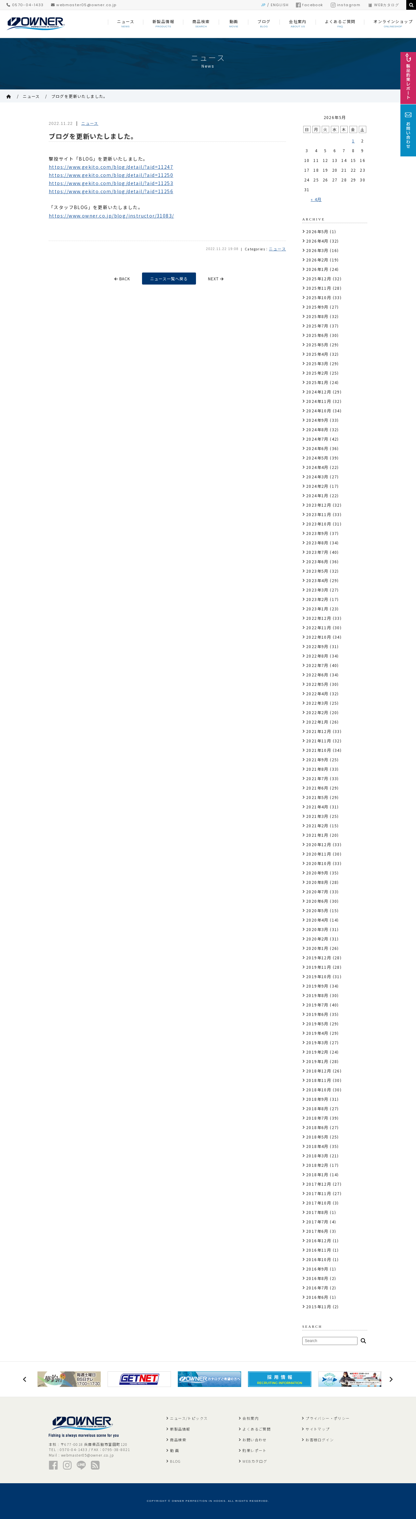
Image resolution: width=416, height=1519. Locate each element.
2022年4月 (317, 693)
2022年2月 (317, 712)
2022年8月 (317, 656)
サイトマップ (318, 1429)
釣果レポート (254, 1450)
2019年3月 (317, 1042)
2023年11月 (318, 514)
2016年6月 (317, 1297)
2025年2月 (317, 373)
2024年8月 (317, 429)
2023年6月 (317, 561)
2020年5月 (317, 910)
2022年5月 (317, 684)
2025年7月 (317, 325)
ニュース (31, 96)
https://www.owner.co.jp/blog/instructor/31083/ (111, 215)
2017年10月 (318, 1203)
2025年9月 (317, 307)
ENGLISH (280, 4)
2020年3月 (317, 929)
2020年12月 (318, 844)
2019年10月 (318, 976)
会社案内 (250, 1418)
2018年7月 (317, 1118)
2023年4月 (317, 580)
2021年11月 (318, 740)
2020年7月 (317, 891)
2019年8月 (317, 995)
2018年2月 (317, 1165)
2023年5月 (317, 571)
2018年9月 (317, 1099)
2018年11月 (318, 1080)
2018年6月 (317, 1127)
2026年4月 (317, 241)
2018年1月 (317, 1174)
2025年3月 (317, 363)
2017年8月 (317, 1212)
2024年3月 (317, 476)
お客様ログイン (320, 1439)
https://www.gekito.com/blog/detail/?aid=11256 (111, 191)
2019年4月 (317, 1033)
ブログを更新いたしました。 (79, 96)
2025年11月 (318, 288)
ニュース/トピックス (189, 1418)
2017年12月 (318, 1184)
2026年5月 (317, 231)
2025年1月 (317, 382)
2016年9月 (317, 1269)
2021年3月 (317, 816)
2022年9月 (317, 646)
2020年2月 (317, 938)
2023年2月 (317, 599)
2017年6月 (317, 1231)
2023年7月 (317, 552)
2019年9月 (317, 986)
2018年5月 (317, 1136)
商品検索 (178, 1439)
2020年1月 (317, 948)
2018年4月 (317, 1146)
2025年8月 (317, 316)
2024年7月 (317, 439)
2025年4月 (317, 354)
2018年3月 (317, 1155)
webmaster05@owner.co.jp (84, 4)
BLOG (175, 1461)
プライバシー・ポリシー (328, 1418)
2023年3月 (317, 590)
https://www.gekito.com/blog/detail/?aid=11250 (111, 175)
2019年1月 (317, 1061)
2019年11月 (318, 967)
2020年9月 (317, 872)
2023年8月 (317, 542)
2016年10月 (318, 1259)
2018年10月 (318, 1089)
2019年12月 (318, 957)
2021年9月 (317, 759)
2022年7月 (317, 665)
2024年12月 (318, 391)
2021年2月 (317, 825)
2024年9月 (317, 420)
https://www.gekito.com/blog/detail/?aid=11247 (111, 167)
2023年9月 (317, 533)
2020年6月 (317, 901)
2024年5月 (317, 457)
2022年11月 (318, 627)
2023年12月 (318, 505)
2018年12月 (318, 1070)
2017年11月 (318, 1193)
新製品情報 (180, 1429)
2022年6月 (317, 674)
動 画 (174, 1450)
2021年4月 (317, 806)
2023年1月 (317, 608)
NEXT (216, 278)
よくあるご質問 (256, 1429)
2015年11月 (318, 1306)
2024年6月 (317, 448)
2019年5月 (317, 1023)
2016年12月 (318, 1240)
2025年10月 (318, 297)
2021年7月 (317, 778)
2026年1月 (317, 269)
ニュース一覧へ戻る (169, 278)
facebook (309, 4)
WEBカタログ (383, 4)
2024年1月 (317, 495)
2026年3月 (317, 250)
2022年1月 (317, 722)
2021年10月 (318, 750)
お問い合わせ (254, 1439)
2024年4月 (317, 467)
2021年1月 (317, 835)
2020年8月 (317, 882)
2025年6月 (317, 335)
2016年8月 (317, 1278)
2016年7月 (317, 1287)
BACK (122, 278)
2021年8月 (317, 769)
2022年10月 (318, 637)
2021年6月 (317, 788)
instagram (346, 4)
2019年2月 (317, 1052)
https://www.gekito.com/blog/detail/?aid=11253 (111, 183)
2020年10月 (318, 863)
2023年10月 (318, 523)
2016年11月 (318, 1250)
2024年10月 (318, 410)
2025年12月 (318, 278)
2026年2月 (317, 259)
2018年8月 (317, 1108)
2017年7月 (317, 1221)
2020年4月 (317, 920)
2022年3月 (317, 703)
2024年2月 (317, 486)
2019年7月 (317, 1004)
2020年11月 (318, 854)
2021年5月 (317, 797)
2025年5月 (317, 344)
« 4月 (316, 199)
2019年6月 (317, 1014)
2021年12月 (318, 731)
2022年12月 (318, 618)
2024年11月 (318, 401)
